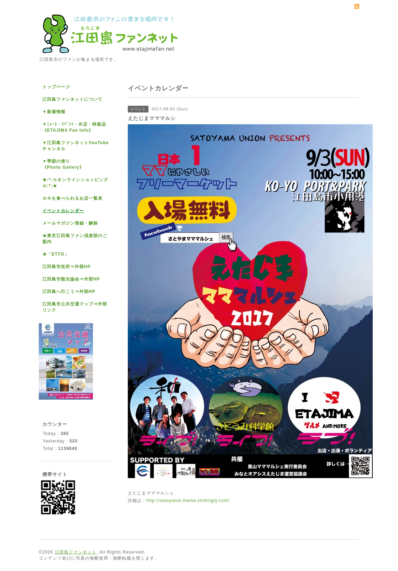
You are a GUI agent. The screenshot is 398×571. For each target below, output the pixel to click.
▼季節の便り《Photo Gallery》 (63, 164)
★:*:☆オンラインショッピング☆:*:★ (75, 182)
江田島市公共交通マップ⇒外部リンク (74, 307)
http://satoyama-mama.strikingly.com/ (188, 500)
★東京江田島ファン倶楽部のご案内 (74, 238)
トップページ (56, 86)
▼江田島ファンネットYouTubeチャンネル (75, 145)
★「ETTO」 (55, 254)
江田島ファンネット (75, 552)
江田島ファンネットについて (72, 99)
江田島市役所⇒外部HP (66, 266)
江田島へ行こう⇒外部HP (68, 291)
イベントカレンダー (63, 210)
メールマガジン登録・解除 (70, 223)
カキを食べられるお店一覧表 (72, 198)
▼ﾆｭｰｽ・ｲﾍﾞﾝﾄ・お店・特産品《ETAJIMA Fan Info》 (74, 127)
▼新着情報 (54, 111)
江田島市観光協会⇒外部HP (71, 279)
